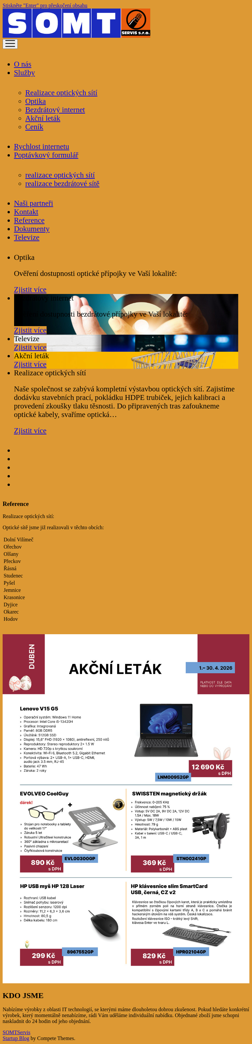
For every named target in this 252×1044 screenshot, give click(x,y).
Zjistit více (30, 289)
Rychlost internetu (41, 146)
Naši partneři (33, 203)
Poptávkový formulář (46, 155)
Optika (35, 101)
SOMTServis (16, 1032)
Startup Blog (16, 1038)
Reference (29, 220)
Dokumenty (32, 229)
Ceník (34, 127)
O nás (23, 64)
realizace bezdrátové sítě (62, 183)
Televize (27, 237)
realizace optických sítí (60, 175)
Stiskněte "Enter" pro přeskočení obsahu (45, 5)
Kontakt (26, 212)
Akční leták (42, 118)
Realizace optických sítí (61, 93)
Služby (24, 73)
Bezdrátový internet (55, 110)
